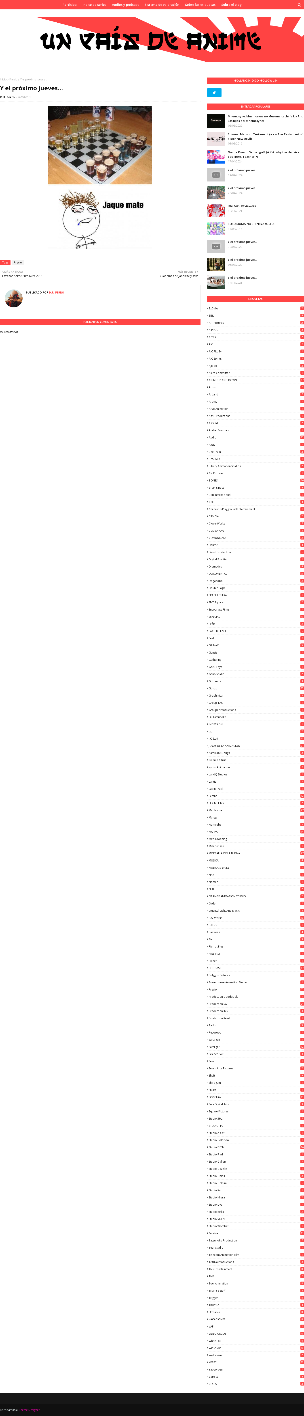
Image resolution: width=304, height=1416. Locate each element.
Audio (256, 437)
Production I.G (256, 1004)
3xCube (256, 308)
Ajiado (256, 366)
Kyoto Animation (256, 767)
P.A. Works (256, 918)
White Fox (256, 1341)
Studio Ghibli (256, 1176)
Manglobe (256, 825)
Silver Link (256, 1097)
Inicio (3, 79)
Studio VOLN (256, 1219)
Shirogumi (256, 1083)
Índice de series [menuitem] (94, 4)
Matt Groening (256, 839)
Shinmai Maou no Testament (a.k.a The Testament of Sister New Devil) (265, 136)
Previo (13, 79)
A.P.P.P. (256, 330)
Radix (256, 1025)
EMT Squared (256, 602)
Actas (256, 337)
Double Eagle (256, 588)
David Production (256, 552)
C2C (256, 502)
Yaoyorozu (256, 1369)
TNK (256, 1276)
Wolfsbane (256, 1355)
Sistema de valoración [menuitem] (162, 4)
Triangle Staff (256, 1291)
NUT (256, 889)
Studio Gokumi (256, 1183)
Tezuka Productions (256, 1262)
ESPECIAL (256, 617)
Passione (256, 932)
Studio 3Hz (256, 1118)
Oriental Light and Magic (256, 911)
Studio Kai (256, 1190)
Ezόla (256, 624)
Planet (256, 961)
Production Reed (256, 1018)
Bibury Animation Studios (256, 466)
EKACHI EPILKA (256, 595)
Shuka (256, 1090)
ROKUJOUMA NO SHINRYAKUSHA (251, 224)
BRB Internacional (256, 495)
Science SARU (256, 1054)
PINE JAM (256, 954)
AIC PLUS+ (256, 351)
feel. (256, 638)
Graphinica (256, 695)
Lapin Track (256, 789)
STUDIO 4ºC (256, 1126)
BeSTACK (256, 459)
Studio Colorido (256, 1140)
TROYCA (256, 1305)
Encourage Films (256, 609)
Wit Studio (256, 1348)
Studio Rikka (256, 1212)
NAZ (256, 875)
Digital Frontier (256, 559)
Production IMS (256, 1011)
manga (256, 817)
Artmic (256, 402)
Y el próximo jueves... (242, 170)
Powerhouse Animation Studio (256, 982)
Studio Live (256, 1205)
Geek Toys (256, 667)
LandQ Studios (256, 774)
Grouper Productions (256, 710)
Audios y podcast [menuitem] (125, 4)
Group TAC (256, 703)
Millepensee (256, 846)
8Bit (256, 315)
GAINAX (256, 645)
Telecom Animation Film (256, 1255)
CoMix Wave (256, 531)
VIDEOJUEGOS (256, 1334)
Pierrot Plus (256, 946)
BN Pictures (256, 473)
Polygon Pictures (256, 975)
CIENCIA (256, 516)
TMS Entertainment (256, 1269)
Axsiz (256, 445)
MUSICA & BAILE (256, 868)
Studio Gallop (256, 1161)
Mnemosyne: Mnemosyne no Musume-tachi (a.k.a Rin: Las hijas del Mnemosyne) (265, 118)
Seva (256, 1061)
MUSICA (256, 860)
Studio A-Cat (256, 1133)
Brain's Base (256, 488)
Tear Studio (256, 1248)
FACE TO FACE (256, 631)
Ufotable (256, 1312)
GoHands (256, 681)
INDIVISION (256, 724)
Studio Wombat (256, 1226)
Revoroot (256, 1032)
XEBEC (256, 1362)
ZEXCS (256, 1384)
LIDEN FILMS (256, 803)
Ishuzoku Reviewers (242, 206)
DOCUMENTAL (256, 574)
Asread (256, 423)
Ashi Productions (256, 416)
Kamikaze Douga (256, 753)
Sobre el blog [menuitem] (231, 4)
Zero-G (256, 1377)
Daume (256, 545)
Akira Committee (256, 373)
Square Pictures (256, 1111)
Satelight (256, 1047)
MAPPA (256, 832)
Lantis (256, 782)
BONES (256, 480)
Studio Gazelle (256, 1169)
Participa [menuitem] (70, 4)
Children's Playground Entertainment (256, 509)
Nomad (256, 882)
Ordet (256, 903)
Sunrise (256, 1233)
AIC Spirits (256, 358)
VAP (256, 1326)
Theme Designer (29, 1410)
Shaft (256, 1075)
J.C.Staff (256, 738)
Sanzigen (256, 1040)
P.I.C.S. (256, 925)
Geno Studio (256, 674)
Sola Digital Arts (256, 1104)
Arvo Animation (256, 409)
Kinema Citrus (256, 760)
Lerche (256, 796)
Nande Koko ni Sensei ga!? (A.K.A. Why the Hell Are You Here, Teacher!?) (263, 154)
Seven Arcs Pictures (256, 1068)
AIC (256, 344)
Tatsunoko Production (256, 1240)
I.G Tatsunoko (256, 717)
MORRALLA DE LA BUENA (256, 853)
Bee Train (256, 452)
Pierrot (256, 939)
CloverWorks (256, 523)
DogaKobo (256, 581)
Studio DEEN (256, 1147)
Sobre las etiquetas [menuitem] (200, 4)
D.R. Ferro (7, 97)
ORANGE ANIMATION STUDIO (256, 896)
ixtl (256, 731)
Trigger (256, 1298)
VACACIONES (256, 1319)
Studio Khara (256, 1197)
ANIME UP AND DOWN (256, 380)
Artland (256, 394)
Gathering (256, 660)
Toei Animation (256, 1283)
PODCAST (256, 968)
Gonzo (256, 688)
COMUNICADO (256, 538)
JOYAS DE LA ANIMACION (256, 746)
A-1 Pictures (256, 323)
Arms (256, 387)
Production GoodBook (256, 997)
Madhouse (256, 810)
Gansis (256, 652)
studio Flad (256, 1154)
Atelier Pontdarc (256, 430)
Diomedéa (256, 566)
